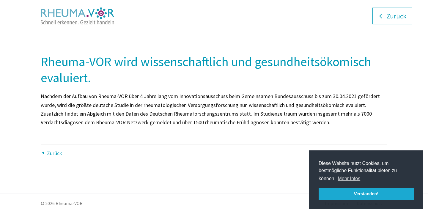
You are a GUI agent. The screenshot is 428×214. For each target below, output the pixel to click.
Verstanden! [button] (366, 193)
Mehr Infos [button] (349, 178)
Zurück (54, 153)
